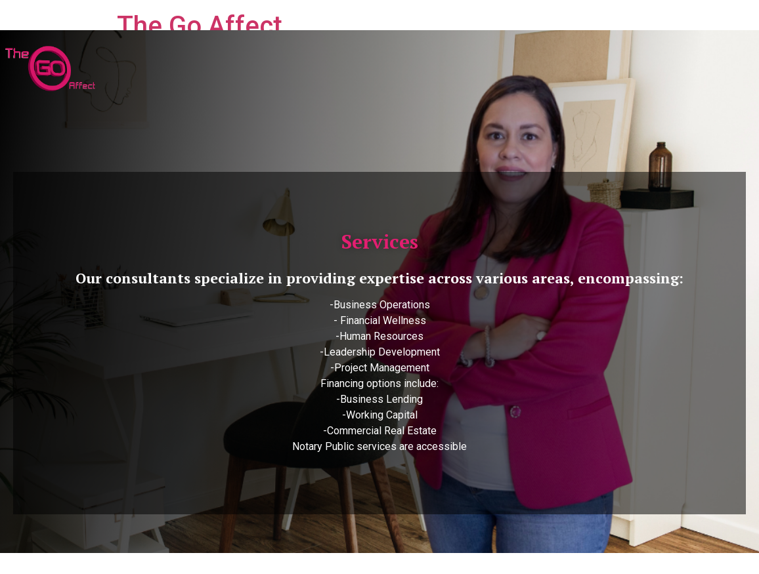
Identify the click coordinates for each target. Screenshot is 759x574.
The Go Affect (199, 25)
